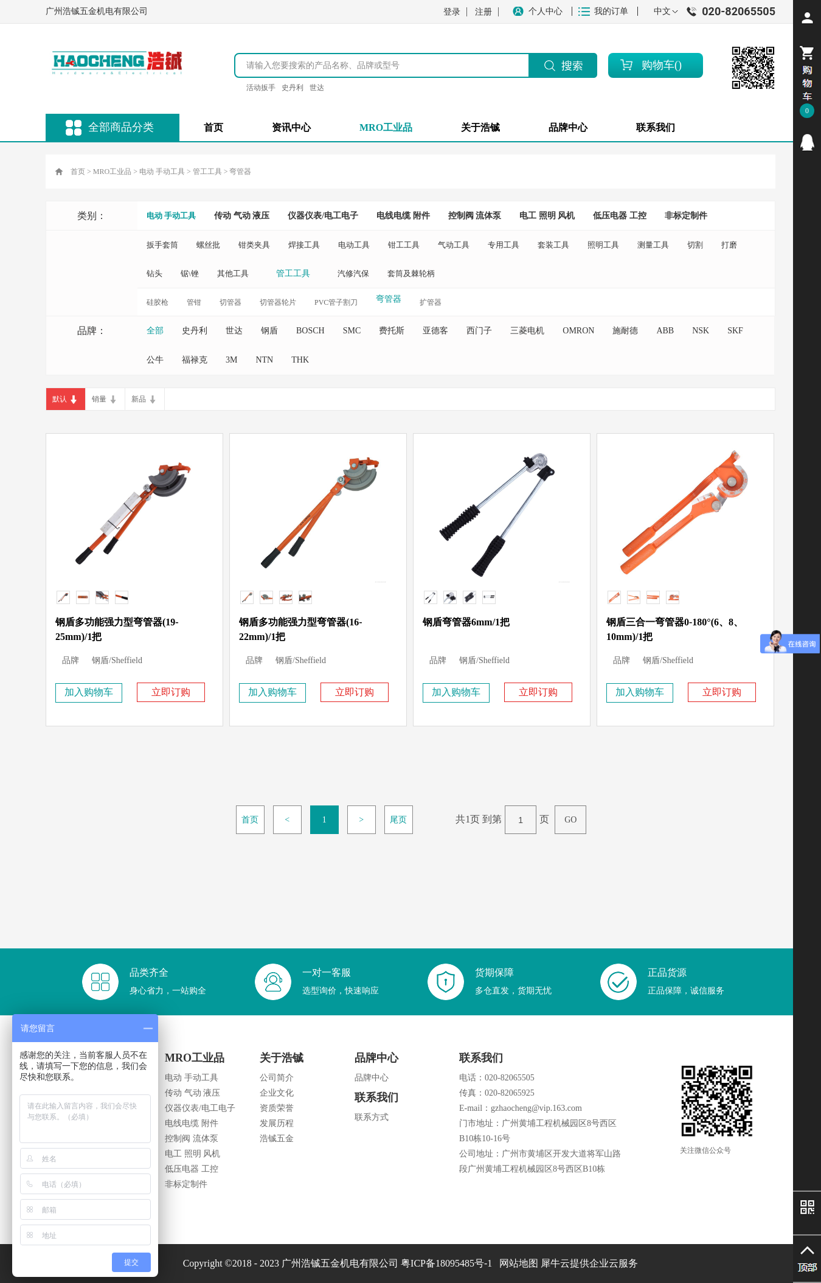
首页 (213, 127)
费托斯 (391, 330)
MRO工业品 (112, 171)
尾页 (398, 819)
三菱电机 (527, 330)
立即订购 (170, 692)
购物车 (658, 65)
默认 (59, 399)
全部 (155, 330)
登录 (451, 11)
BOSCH (310, 330)
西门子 (479, 330)
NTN (264, 359)
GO (570, 819)
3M (231, 359)
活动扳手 (260, 87)
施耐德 (625, 330)
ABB (665, 330)
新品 (138, 399)
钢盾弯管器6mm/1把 (466, 622)
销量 (99, 399)
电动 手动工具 (162, 171)
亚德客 (435, 330)
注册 (483, 11)
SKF (735, 330)
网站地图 (516, 1263)
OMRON (578, 330)
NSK (700, 330)
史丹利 (292, 87)
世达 (317, 87)
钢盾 (269, 330)
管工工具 (207, 171)
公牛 (155, 359)
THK (300, 359)
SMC (352, 330)
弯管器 (240, 171)
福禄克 (194, 359)
